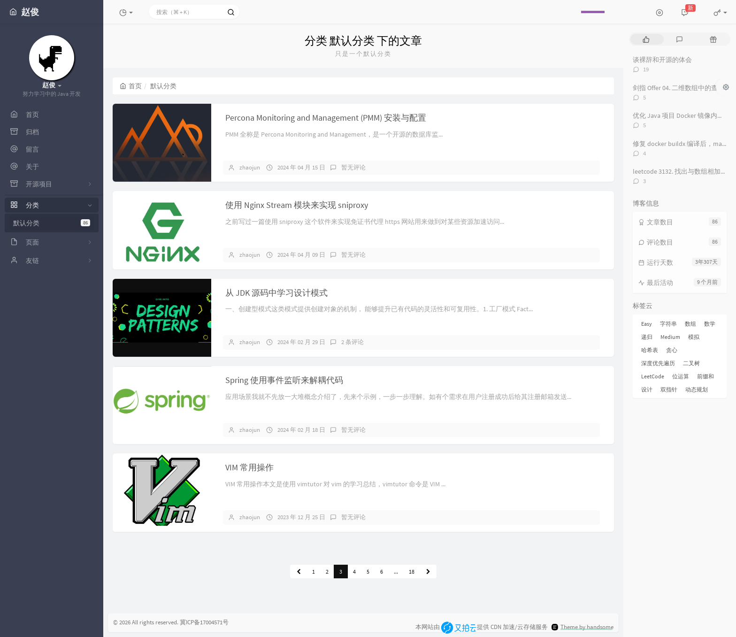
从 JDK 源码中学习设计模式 (276, 292)
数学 (709, 323)
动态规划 (696, 389)
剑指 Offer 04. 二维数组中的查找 (678, 88)
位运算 (680, 376)
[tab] (646, 39)
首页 (131, 86)
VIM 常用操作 (249, 467)
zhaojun (249, 167)
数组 (690, 323)
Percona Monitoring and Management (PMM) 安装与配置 (325, 117)
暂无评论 (353, 167)
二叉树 (691, 363)
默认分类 (51, 223)
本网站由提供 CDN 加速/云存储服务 (481, 627)
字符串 (668, 323)
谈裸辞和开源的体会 (662, 59)
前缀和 (705, 376)
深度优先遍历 (658, 363)
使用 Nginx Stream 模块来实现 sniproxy (296, 205)
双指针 (668, 389)
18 (411, 571)
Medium (670, 336)
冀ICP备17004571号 (204, 622)
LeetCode (652, 376)
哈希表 (649, 349)
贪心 (671, 349)
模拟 (693, 336)
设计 (646, 389)
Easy (646, 323)
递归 (646, 336)
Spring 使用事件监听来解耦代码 (284, 380)
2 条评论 (352, 342)
